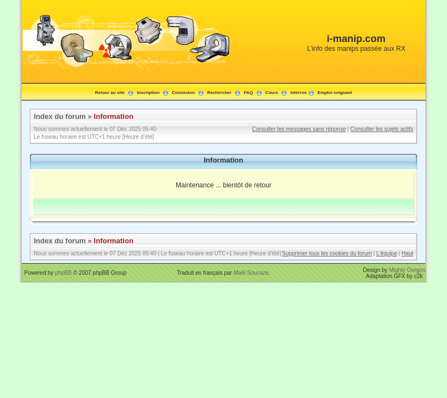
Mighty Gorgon (407, 270)
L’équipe (386, 253)
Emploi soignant (334, 92)
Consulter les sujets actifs (382, 129)
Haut (407, 253)
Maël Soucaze (251, 273)
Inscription (148, 92)
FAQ (248, 92)
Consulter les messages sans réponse (299, 129)
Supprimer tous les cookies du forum (327, 253)
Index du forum (60, 116)
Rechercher (219, 92)
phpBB (63, 273)
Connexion (183, 92)
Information (113, 116)
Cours (271, 92)
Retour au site (110, 92)
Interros (298, 92)
